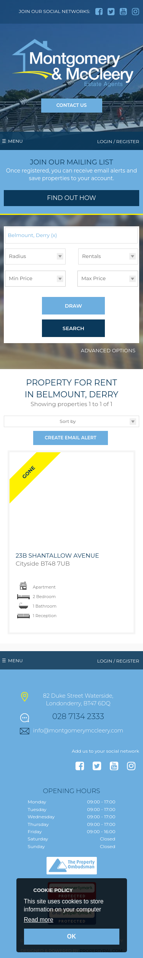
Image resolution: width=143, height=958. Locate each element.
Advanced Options (108, 351)
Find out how (71, 198)
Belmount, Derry (32, 235)
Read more (38, 919)
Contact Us (71, 105)
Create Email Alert (70, 438)
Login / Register (118, 141)
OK (71, 936)
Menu (15, 141)
